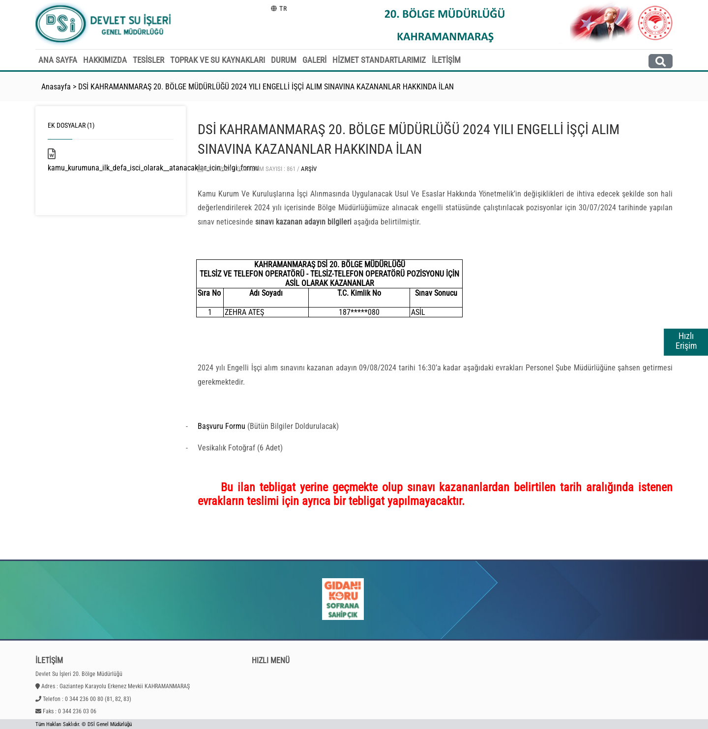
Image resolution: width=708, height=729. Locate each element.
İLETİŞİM (446, 60)
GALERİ (314, 60)
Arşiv (309, 168)
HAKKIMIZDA (105, 60)
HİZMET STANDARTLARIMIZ (379, 60)
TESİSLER (148, 60)
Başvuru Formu (221, 426)
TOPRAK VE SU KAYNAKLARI (217, 60)
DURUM (283, 60)
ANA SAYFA (57, 60)
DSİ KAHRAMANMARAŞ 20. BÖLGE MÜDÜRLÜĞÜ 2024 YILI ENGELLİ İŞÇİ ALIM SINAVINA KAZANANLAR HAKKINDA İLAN (266, 86)
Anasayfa (56, 86)
